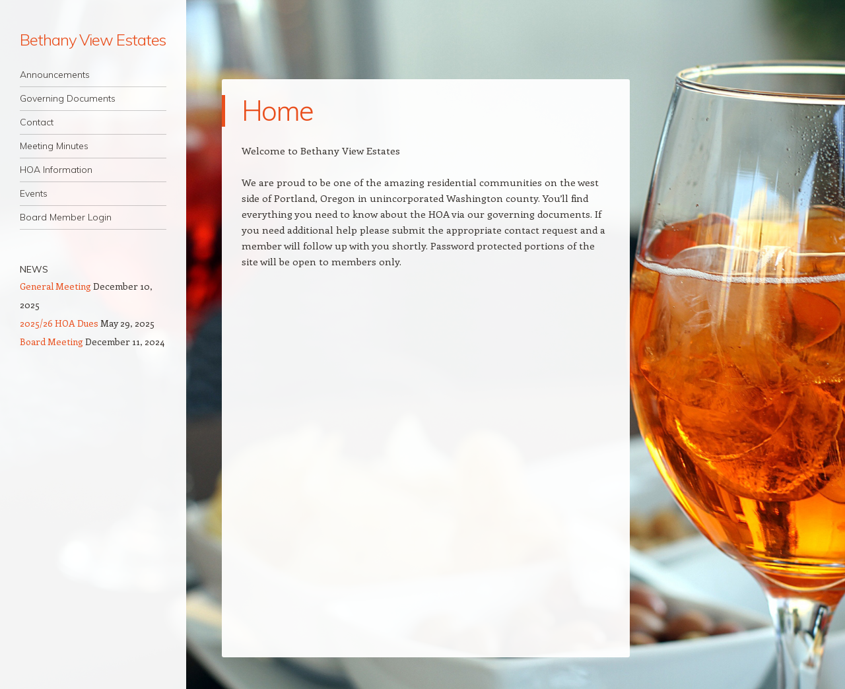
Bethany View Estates (93, 39)
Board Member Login (66, 217)
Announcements (55, 75)
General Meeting (55, 286)
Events (34, 193)
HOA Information (56, 170)
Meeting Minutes (54, 146)
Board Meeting (51, 341)
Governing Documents (68, 98)
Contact (36, 122)
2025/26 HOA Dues (59, 323)
